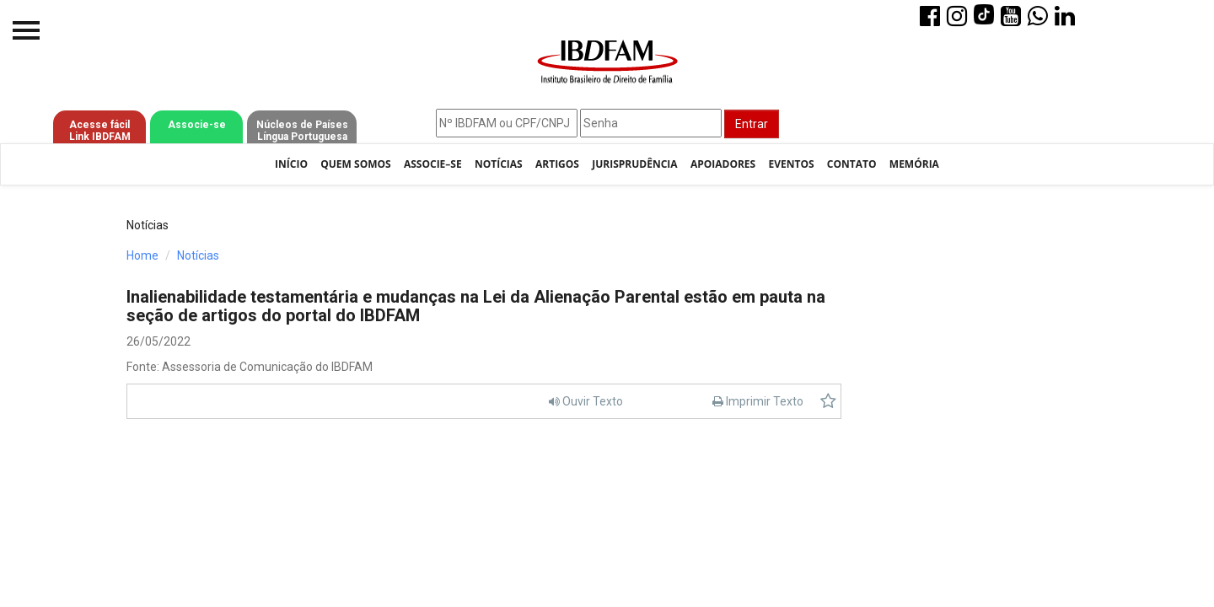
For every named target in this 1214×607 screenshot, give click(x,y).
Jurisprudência (634, 164)
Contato (852, 164)
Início (291, 164)
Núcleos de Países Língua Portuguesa (302, 130)
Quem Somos (355, 164)
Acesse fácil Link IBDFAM (100, 130)
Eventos (791, 164)
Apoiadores (722, 164)
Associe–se (433, 164)
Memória (914, 164)
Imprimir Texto (757, 401)
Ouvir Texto (586, 401)
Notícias (499, 164)
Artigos (557, 164)
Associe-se (197, 125)
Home (142, 255)
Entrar (751, 124)
